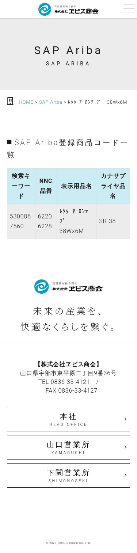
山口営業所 (68, 447)
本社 (68, 419)
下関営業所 (68, 476)
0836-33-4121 (70, 381)
